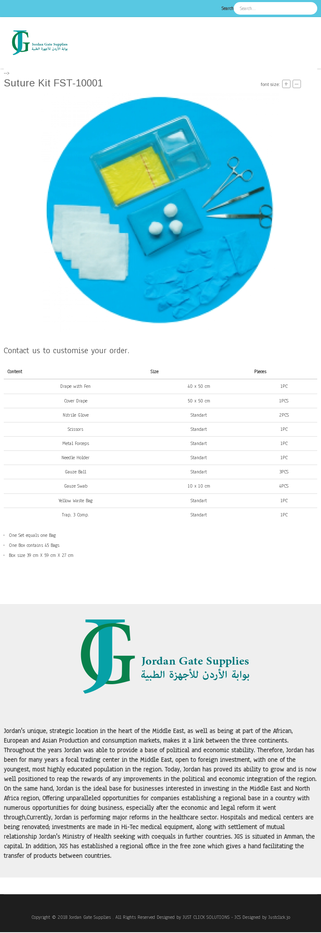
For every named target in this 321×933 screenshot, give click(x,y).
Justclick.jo (279, 917)
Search (228, 8)
